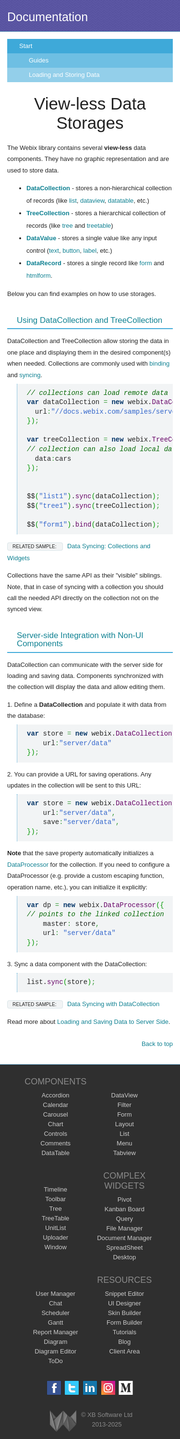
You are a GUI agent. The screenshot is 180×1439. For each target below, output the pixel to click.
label (90, 250)
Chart (55, 1124)
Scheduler (55, 1312)
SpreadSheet (124, 1247)
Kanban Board (124, 1209)
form (146, 263)
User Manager (55, 1293)
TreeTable (55, 1218)
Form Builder (124, 1322)
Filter (125, 1104)
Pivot (125, 1199)
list (73, 200)
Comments (55, 1143)
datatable (121, 200)
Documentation (47, 17)
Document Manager (124, 1238)
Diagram (55, 1341)
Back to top (157, 1043)
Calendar (55, 1104)
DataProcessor (27, 864)
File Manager (124, 1228)
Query (124, 1218)
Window (56, 1247)
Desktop (124, 1257)
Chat (55, 1303)
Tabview (124, 1152)
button (71, 250)
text (54, 250)
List (124, 1133)
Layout (124, 1124)
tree (67, 225)
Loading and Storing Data (64, 74)
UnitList (55, 1227)
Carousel (55, 1114)
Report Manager (55, 1332)
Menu (124, 1143)
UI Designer (124, 1303)
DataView (124, 1095)
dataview (92, 200)
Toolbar (55, 1199)
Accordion (56, 1095)
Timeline (55, 1189)
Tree (55, 1208)
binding (159, 363)
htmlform (38, 275)
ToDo (55, 1361)
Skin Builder (124, 1312)
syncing (29, 375)
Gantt (55, 1322)
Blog (124, 1341)
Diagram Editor (55, 1351)
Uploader (55, 1237)
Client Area (124, 1351)
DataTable (55, 1152)
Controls (55, 1133)
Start (25, 45)
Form (124, 1114)
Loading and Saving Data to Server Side (112, 1021)
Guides (38, 60)
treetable (99, 225)
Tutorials (124, 1332)
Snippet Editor (124, 1293)
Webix (63, 1421)
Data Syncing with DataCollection (83, 1004)
